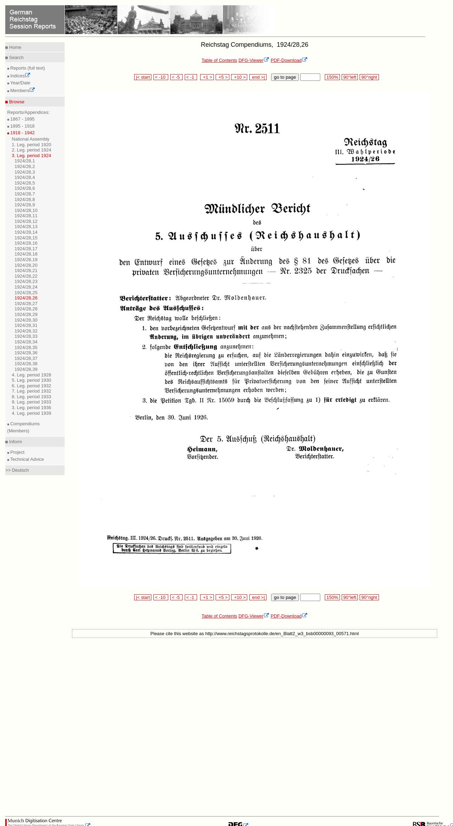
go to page (285, 77)
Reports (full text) (27, 68)
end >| (258, 77)
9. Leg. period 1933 (31, 402)
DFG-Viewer (253, 60)
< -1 (191, 77)
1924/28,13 (26, 226)
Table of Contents (219, 60)
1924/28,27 (26, 303)
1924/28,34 (26, 341)
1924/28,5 (25, 183)
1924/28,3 (25, 172)
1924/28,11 (26, 215)
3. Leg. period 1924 (31, 155)
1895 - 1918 (22, 126)
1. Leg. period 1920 (31, 144)
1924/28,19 (26, 259)
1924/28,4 (25, 177)
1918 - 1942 (22, 132)
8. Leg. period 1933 (31, 396)
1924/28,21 (26, 270)
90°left (349, 77)
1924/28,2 (25, 166)
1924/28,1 (25, 160)
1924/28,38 (26, 363)
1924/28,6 (25, 188)
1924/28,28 (26, 308)
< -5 (177, 77)
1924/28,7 (25, 193)
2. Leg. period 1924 (31, 150)
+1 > (207, 77)
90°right (369, 77)
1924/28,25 (26, 292)
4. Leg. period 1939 (31, 413)
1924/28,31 (26, 325)
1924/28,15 (26, 237)
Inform (15, 441)
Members (22, 90)
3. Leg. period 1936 (31, 407)
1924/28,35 (26, 347)
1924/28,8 (25, 199)
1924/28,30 (26, 320)
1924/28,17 (26, 248)
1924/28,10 (26, 210)
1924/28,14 (26, 232)
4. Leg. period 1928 (31, 374)
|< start (142, 77)
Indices (20, 75)
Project (17, 452)
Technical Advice (26, 459)
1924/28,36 (26, 352)
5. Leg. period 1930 (31, 380)
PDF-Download (289, 60)
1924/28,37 (26, 358)
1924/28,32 (26, 331)
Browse (16, 101)
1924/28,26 (26, 298)
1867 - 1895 (22, 119)
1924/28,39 (26, 369)
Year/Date (20, 82)
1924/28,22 (26, 276)
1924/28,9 (25, 204)
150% (332, 77)
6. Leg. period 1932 (31, 385)
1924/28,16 (26, 243)
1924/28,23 (26, 281)
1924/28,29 (26, 314)
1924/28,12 (26, 221)
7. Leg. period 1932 (31, 391)
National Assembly (31, 139)
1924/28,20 (26, 265)
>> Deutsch (17, 470)
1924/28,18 (26, 254)
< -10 (161, 77)
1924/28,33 (26, 336)
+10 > (239, 77)
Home (14, 47)
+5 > (222, 77)
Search (16, 57)
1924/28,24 (26, 287)
